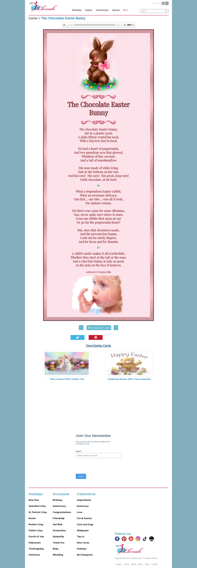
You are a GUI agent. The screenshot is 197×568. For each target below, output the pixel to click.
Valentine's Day (37, 506)
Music (140, 564)
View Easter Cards (98, 345)
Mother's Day (36, 524)
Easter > (35, 18)
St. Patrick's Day (38, 512)
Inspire (88, 10)
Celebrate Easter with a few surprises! (129, 379)
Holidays (82, 548)
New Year (34, 500)
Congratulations (62, 512)
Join (158, 3)
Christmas (34, 554)
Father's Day (36, 530)
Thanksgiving (36, 548)
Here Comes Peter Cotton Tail (67, 379)
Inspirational (84, 500)
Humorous (83, 506)
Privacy (119, 564)
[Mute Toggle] (125, 25)
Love (79, 512)
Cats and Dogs (85, 524)
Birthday (77, 10)
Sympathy (58, 536)
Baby (55, 548)
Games (116, 10)
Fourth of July (36, 536)
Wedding (58, 554)
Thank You (58, 542)
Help (147, 564)
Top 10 (80, 536)
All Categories (85, 554)
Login (154, 3)
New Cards (83, 542)
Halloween (35, 542)
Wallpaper (83, 530)
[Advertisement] (98, 404)
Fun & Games (84, 518)
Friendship (59, 518)
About (133, 564)
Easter (32, 518)
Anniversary (102, 10)
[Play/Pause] (64, 25)
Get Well (57, 524)
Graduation (59, 530)
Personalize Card (99, 327)
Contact (154, 564)
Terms (126, 564)
